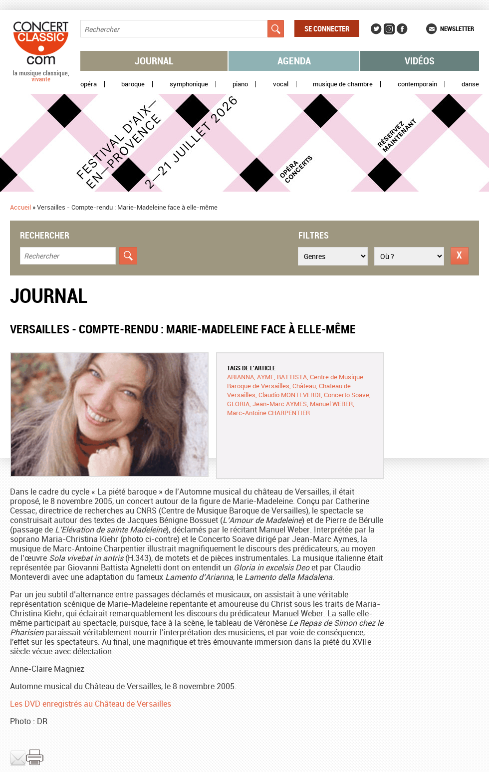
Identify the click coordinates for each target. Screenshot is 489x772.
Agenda (294, 60)
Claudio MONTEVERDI (289, 394)
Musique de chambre (343, 84)
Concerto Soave (346, 394)
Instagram (389, 28)
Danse (470, 84)
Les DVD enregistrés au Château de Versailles (90, 703)
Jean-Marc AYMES (279, 403)
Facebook (402, 28)
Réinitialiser (460, 255)
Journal (154, 60)
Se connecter (326, 28)
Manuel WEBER (331, 403)
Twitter (376, 28)
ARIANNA (240, 376)
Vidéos (420, 60)
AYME (265, 376)
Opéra (88, 84)
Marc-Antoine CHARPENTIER (268, 412)
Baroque (133, 84)
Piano (240, 84)
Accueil (20, 207)
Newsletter (457, 28)
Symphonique (189, 84)
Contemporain (417, 84)
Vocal (280, 84)
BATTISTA (292, 376)
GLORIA (238, 403)
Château (304, 385)
